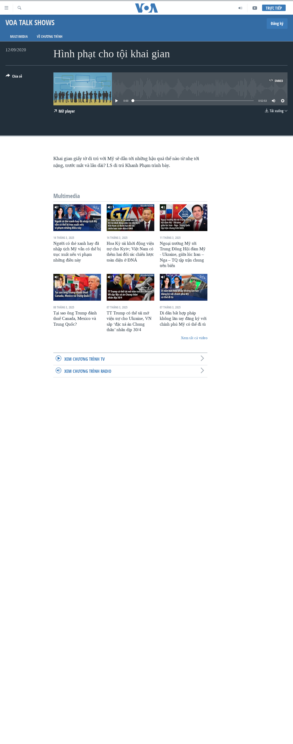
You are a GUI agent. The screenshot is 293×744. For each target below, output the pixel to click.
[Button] (14, 77)
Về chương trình (49, 36)
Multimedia (19, 36)
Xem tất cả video (194, 338)
